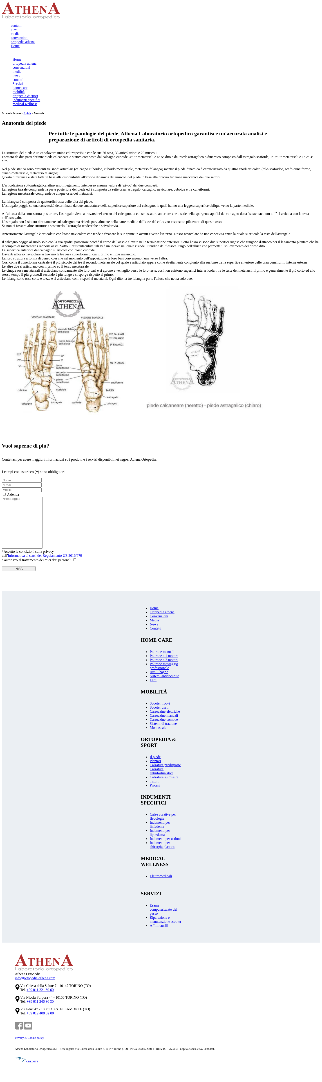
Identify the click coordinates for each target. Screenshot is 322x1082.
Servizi (18, 84)
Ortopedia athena (162, 613)
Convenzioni (159, 617)
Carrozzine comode (164, 721)
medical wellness (25, 104)
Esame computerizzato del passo (163, 910)
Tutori (154, 782)
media (15, 34)
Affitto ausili (159, 927)
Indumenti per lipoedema (160, 834)
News (154, 625)
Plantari (155, 762)
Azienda (13, 494)
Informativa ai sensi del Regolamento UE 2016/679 (45, 557)
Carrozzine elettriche (165, 712)
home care (20, 88)
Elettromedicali (161, 877)
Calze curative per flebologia (163, 817)
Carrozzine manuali (164, 716)
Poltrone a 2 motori (164, 661)
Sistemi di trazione (163, 725)
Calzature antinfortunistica (161, 772)
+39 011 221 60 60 (40, 991)
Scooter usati (159, 708)
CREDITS (26, 1062)
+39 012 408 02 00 (40, 1014)
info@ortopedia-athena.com (35, 979)
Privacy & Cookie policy (29, 1039)
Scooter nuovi (160, 704)
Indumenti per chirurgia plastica (162, 846)
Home (15, 46)
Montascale (158, 729)
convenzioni (19, 38)
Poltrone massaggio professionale (164, 667)
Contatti (155, 629)
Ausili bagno (159, 673)
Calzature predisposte (165, 766)
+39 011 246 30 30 (40, 1003)
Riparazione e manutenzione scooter (165, 921)
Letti (153, 681)
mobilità (19, 92)
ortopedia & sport (25, 96)
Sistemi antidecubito (164, 677)
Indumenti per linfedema (160, 826)
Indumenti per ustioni (165, 840)
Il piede (27, 113)
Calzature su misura (164, 778)
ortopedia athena (23, 42)
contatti (16, 25)
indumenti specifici (26, 100)
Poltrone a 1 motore (164, 657)
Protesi (155, 786)
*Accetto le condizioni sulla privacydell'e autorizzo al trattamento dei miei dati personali (42, 557)
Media (154, 621)
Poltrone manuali (162, 653)
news (14, 30)
